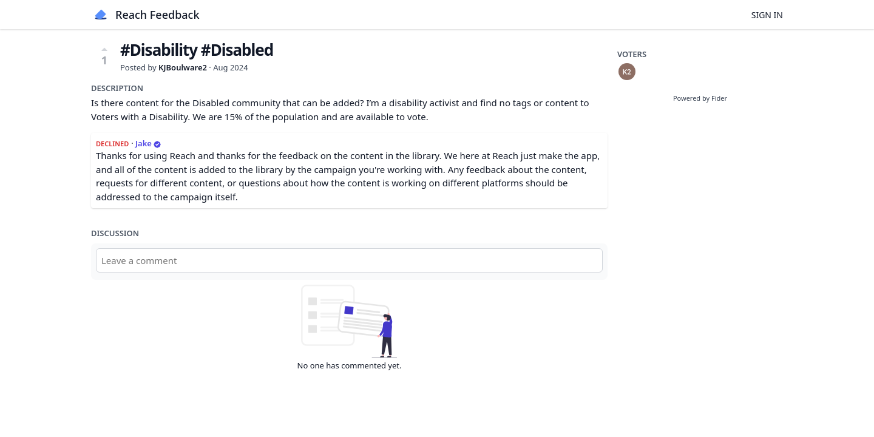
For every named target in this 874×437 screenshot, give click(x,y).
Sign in (767, 15)
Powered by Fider (700, 98)
